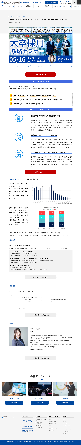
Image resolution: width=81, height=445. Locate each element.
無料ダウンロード (52, 423)
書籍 (50, 425)
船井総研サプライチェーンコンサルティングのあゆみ (68, 426)
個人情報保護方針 (10, 441)
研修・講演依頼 (39, 427)
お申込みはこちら (39, 74)
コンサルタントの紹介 (67, 429)
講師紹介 (40, 66)
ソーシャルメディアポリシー (30, 441)
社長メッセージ (66, 423)
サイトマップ (71, 441)
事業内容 (64, 421)
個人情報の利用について (19, 441)
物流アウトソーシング (40, 425)
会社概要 (64, 419)
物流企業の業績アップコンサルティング (41, 423)
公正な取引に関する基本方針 (53, 441)
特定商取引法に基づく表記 (41, 441)
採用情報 (64, 433)
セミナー (51, 419)
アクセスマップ (66, 431)
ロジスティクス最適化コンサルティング (41, 420)
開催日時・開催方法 (62, 66)
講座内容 (18, 66)
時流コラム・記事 (52, 421)
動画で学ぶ (51, 430)
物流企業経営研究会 (53, 428)
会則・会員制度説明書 (63, 441)
